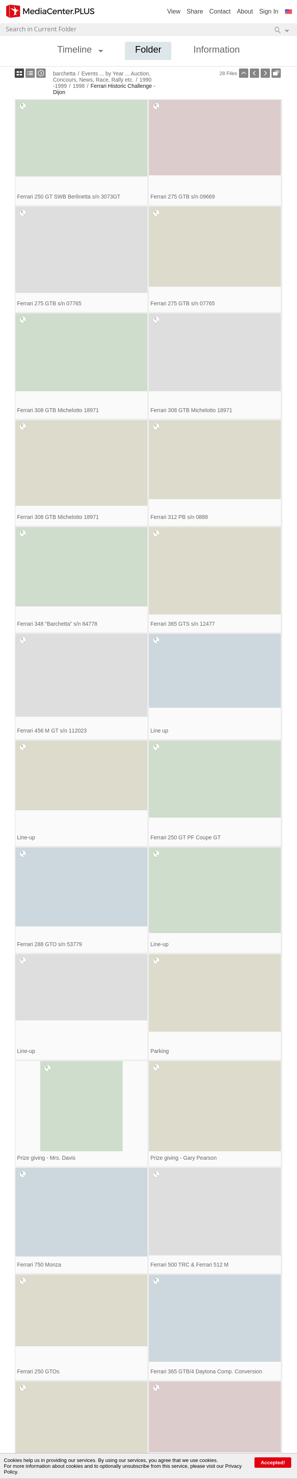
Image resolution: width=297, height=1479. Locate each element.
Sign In (268, 11)
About (245, 11)
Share (195, 11)
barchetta (64, 73)
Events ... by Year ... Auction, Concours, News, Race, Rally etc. (101, 76)
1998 (79, 86)
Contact (219, 11)
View (173, 11)
